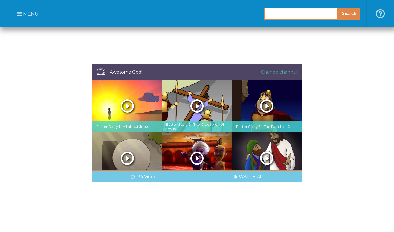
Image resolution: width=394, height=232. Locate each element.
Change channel (279, 72)
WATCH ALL (249, 176)
